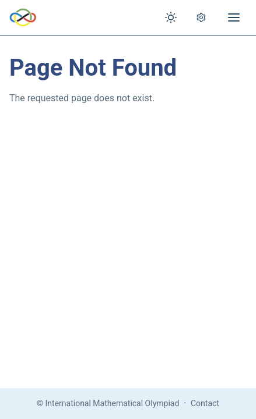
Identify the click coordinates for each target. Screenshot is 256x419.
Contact (205, 403)
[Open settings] (201, 17)
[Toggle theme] (170, 17)
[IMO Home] (23, 17)
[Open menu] (234, 17)
